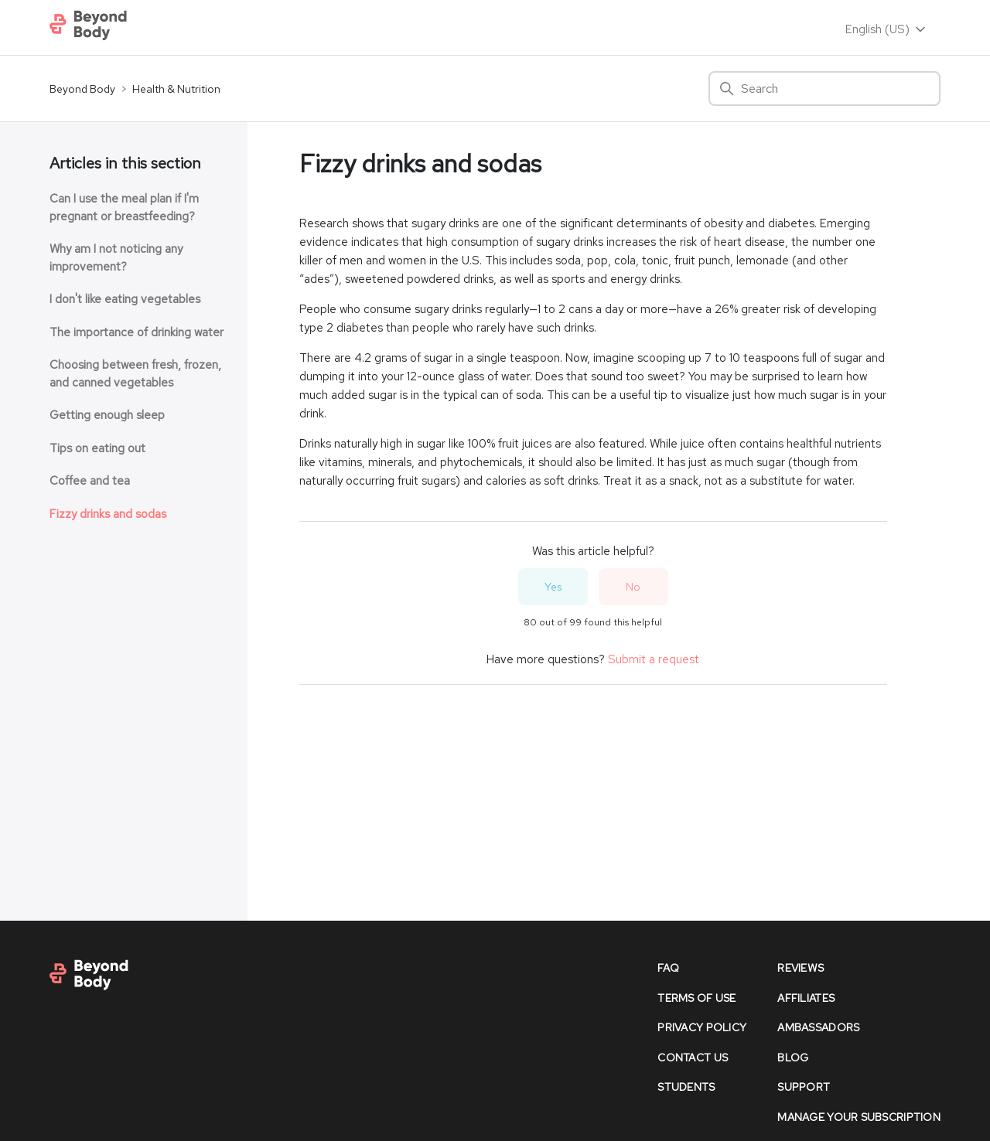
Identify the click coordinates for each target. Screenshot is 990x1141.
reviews (800, 968)
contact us (692, 1057)
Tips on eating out (97, 448)
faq (668, 968)
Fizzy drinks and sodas (108, 514)
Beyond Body (82, 89)
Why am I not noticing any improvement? (116, 257)
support (803, 1087)
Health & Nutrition (176, 89)
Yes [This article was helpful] (553, 587)
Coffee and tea (90, 481)
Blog (792, 1057)
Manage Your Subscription (858, 1117)
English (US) (886, 29)
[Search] (824, 88)
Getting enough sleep (107, 415)
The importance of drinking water (137, 332)
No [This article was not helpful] (633, 587)
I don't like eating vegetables (125, 299)
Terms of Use (696, 998)
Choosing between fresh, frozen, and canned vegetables (135, 373)
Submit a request (653, 659)
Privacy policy (701, 1027)
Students (686, 1087)
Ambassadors (818, 1027)
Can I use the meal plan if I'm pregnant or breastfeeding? (124, 207)
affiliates (806, 998)
